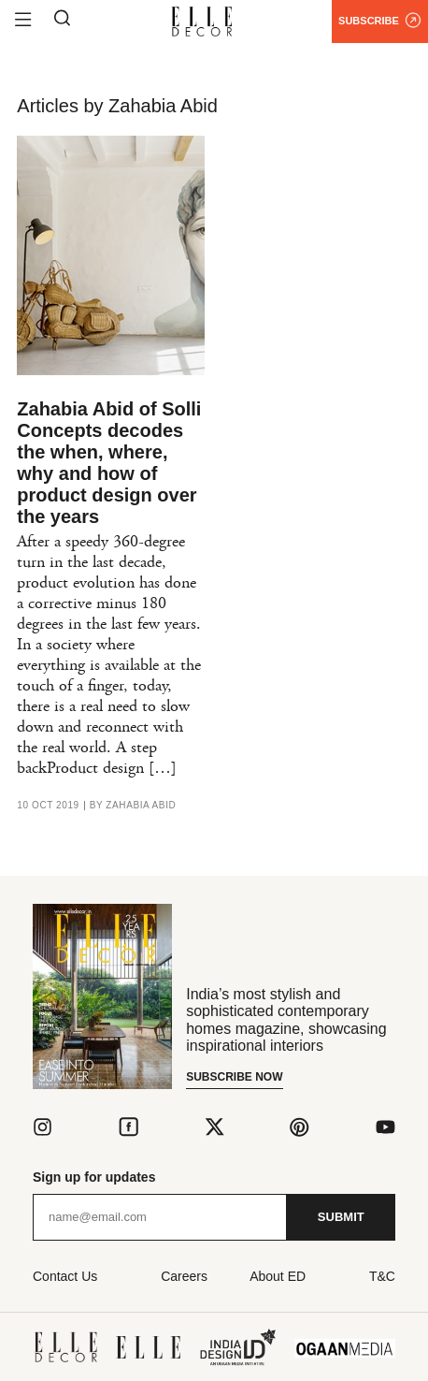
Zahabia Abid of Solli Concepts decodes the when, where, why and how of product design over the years (109, 463)
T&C (382, 1276)
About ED (278, 1276)
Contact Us (65, 1276)
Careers (184, 1276)
